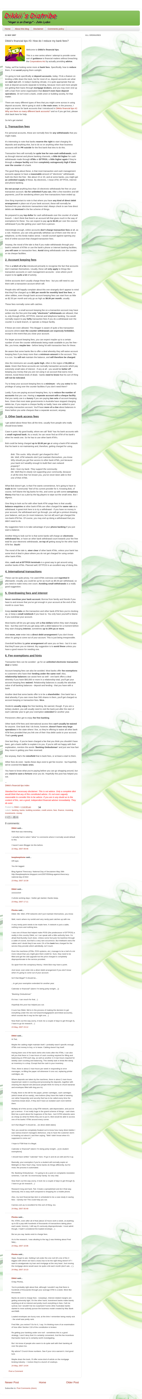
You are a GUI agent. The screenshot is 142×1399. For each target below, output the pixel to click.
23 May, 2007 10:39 (20, 881)
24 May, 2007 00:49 (20, 1209)
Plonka (15, 910)
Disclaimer (38, 29)
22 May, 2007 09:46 (20, 849)
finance (61, 810)
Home (8, 29)
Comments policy (56, 29)
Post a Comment (16, 1371)
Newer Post (12, 1382)
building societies (33, 810)
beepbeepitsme (18, 857)
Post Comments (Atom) (27, 1388)
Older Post (72, 1382)
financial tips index (17, 785)
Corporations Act (37, 61)
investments (10, 813)
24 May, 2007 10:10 (20, 1270)
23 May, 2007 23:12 (20, 1027)
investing (69, 810)
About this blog (22, 29)
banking (15, 810)
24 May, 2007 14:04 (20, 1366)
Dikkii (14, 828)
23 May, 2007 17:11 (20, 902)
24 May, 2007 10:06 (20, 1246)
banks (22, 810)
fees (55, 810)
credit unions (46, 810)
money (19, 813)
